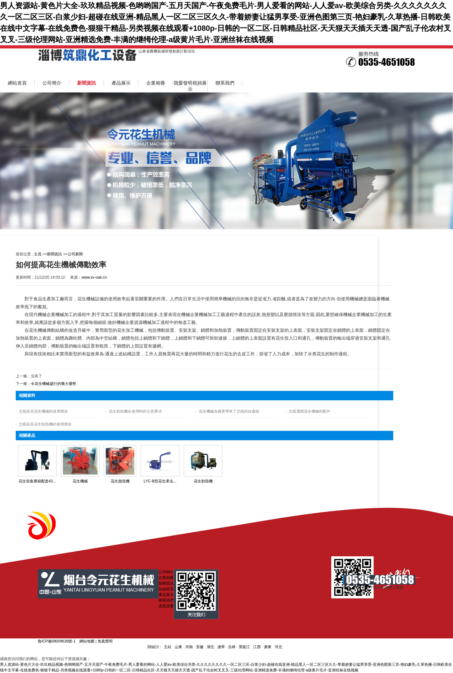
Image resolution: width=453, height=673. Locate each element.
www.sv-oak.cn (94, 277)
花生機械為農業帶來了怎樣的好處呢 (229, 411)
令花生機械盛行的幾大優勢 (53, 383)
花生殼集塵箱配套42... (37, 481)
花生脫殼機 (120, 481)
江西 (257, 647)
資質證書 (166, 606)
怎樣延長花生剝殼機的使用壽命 (45, 424)
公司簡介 (166, 572)
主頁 (38, 254)
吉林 (232, 647)
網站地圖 (86, 641)
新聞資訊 (54, 254)
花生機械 (80, 481)
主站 (167, 647)
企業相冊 (166, 578)
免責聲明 (105, 641)
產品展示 (166, 594)
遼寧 (221, 647)
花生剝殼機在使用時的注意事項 (135, 411)
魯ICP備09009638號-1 (57, 641)
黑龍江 (244, 647)
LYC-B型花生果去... (160, 481)
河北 (278, 647)
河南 (189, 647)
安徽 (200, 647)
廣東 (267, 647)
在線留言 (166, 589)
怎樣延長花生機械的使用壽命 (43, 411)
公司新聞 (75, 254)
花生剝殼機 (203, 481)
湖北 (210, 647)
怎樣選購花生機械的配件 (309, 411)
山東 (178, 647)
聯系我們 (166, 600)
